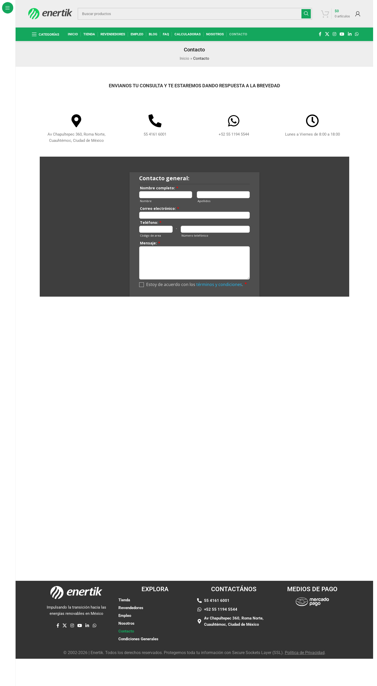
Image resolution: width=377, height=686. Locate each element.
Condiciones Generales (138, 639)
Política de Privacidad (305, 652)
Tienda (124, 600)
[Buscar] (195, 14)
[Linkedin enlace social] (349, 34)
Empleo (124, 615)
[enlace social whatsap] (356, 34)
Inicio (184, 58)
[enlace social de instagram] (334, 34)
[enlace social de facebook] (320, 34)
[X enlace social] (327, 34)
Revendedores (130, 607)
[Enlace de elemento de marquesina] (45, 548)
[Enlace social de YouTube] (342, 34)
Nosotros (126, 623)
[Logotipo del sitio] (50, 13)
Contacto (126, 631)
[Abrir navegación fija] (45, 34)
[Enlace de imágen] (312, 601)
